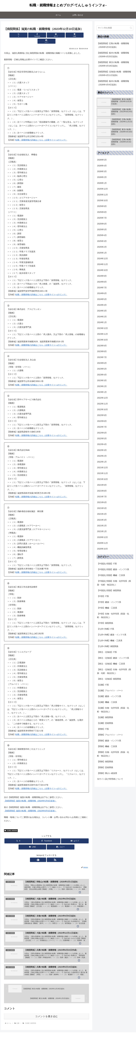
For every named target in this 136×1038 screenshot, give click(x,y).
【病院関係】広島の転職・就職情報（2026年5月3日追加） (113, 45)
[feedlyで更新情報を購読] (44, 853)
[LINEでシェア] (61, 35)
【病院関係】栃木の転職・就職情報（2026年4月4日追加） (113, 83)
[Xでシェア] (18, 35)
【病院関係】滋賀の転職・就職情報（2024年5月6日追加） (30, 795)
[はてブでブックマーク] (46, 35)
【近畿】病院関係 (11, 824)
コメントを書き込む (46, 1012)
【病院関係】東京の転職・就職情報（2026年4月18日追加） (113, 64)
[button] (75, 35)
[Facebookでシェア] (32, 35)
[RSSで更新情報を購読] (49, 853)
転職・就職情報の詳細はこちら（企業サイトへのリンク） (41, 134)
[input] (115, 27)
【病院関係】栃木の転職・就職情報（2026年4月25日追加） (113, 55)
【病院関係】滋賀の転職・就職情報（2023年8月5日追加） (30, 805)
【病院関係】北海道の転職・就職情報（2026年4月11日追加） (114, 73)
